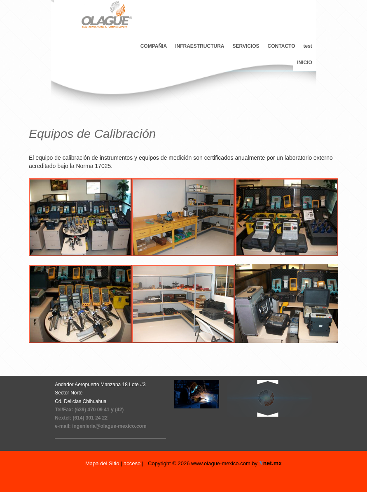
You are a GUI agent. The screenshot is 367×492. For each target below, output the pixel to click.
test (308, 46)
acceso (132, 463)
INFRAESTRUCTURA (199, 46)
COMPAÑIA (153, 46)
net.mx (272, 463)
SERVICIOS (245, 46)
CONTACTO (281, 46)
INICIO (304, 62)
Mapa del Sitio (103, 463)
